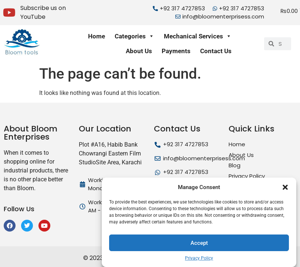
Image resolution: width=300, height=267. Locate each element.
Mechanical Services (198, 36)
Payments (176, 51)
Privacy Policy (199, 258)
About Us (139, 51)
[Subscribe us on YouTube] (9, 12)
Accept (199, 243)
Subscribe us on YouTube (43, 12)
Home (96, 36)
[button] (285, 187)
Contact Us (216, 51)
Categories (134, 36)
